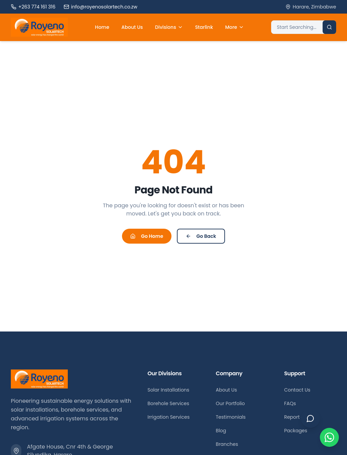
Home (102, 27)
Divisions (169, 27)
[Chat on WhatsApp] (329, 437)
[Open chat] (310, 418)
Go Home (146, 236)
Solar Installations (168, 389)
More (234, 27)
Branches (227, 444)
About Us (132, 27)
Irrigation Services (168, 417)
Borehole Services (168, 403)
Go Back (201, 236)
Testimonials (231, 417)
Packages (295, 430)
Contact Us (297, 389)
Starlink (204, 27)
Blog (221, 430)
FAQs (290, 403)
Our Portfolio (230, 403)
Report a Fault (300, 417)
